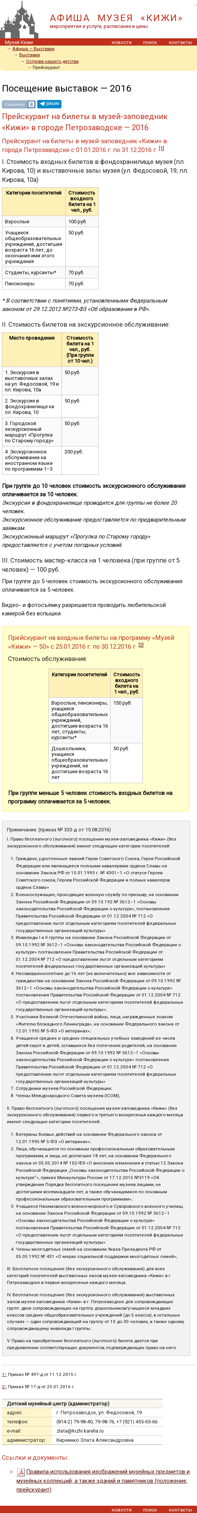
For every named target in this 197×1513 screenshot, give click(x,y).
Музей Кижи (19, 42)
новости (122, 42)
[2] (141, 645)
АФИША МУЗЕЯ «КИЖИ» (116, 17)
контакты (180, 42)
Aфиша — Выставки (33, 48)
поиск (150, 42)
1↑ (4, 1374)
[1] (161, 148)
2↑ (4, 1386)
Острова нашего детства (52, 61)
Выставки (29, 54)
